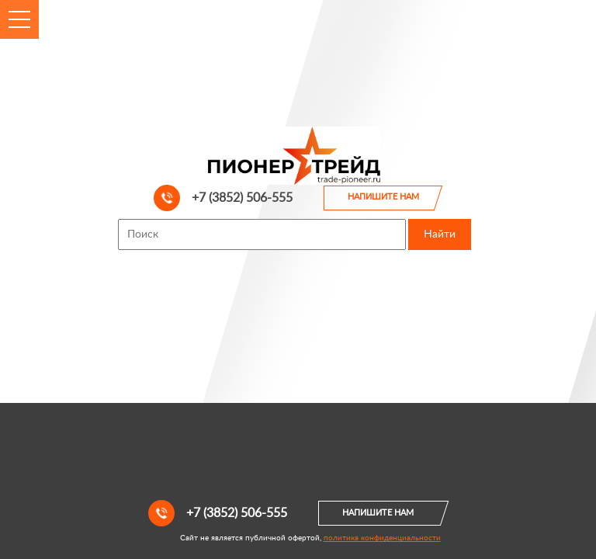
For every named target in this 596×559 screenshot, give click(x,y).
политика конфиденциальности (382, 538)
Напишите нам (383, 197)
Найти (440, 234)
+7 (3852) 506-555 (223, 198)
